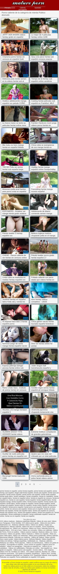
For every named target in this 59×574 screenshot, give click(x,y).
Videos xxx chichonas (20, 528)
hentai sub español (6, 511)
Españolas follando (40, 555)
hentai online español (40, 505)
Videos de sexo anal (44, 521)
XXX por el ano (16, 530)
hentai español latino (44, 500)
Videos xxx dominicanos (34, 543)
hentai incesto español (35, 502)
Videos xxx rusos (35, 528)
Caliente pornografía (23, 8)
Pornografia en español (15, 544)
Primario (7, 8)
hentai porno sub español (33, 507)
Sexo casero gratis (6, 539)
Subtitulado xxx (33, 541)
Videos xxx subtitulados (16, 548)
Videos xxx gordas (14, 534)
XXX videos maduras (7, 521)
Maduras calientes (45, 541)
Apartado (38, 8)
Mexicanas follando (6, 537)
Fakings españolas (20, 541)
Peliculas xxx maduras (22, 537)
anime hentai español (25, 491)
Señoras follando (35, 539)
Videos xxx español (42, 534)
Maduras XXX (28, 555)
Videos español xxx (49, 539)
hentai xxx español (27, 516)
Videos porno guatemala (37, 535)
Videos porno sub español (22, 550)
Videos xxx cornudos (29, 530)
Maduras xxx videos (7, 543)
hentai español (31, 500)
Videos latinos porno (21, 539)
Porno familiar (16, 523)
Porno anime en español (32, 544)
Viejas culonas (50, 537)
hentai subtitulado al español (18, 514)
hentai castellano (19, 496)
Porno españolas (48, 526)
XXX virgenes (49, 550)
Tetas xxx (53, 534)
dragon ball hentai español (23, 493)
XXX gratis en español (23, 553)
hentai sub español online (23, 511)
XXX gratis (41, 557)
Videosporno (4, 526)
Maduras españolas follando (26, 521)
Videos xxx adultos (37, 525)
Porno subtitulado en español (26, 557)
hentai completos (32, 496)
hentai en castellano (46, 496)
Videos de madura (37, 537)
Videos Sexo (45, 553)
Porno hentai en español (28, 4)
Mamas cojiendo (15, 526)
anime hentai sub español (43, 491)
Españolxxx (36, 553)
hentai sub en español (35, 509)
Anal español (52, 555)
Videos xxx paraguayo (15, 546)
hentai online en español (23, 505)
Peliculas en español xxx (32, 546)
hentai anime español (13, 494)
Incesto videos (38, 550)
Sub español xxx (47, 548)
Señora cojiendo (52, 535)
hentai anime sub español (31, 494)
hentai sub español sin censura (44, 511)
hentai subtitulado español (38, 514)
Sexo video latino (6, 535)
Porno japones (20, 543)
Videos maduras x (27, 534)
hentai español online (19, 502)
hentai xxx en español (12, 516)
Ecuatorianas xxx (6, 528)
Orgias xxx (48, 525)
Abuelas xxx (46, 552)
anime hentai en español (8, 491)
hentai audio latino (6, 496)
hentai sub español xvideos (27, 512)
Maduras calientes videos (21, 525)
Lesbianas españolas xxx (13, 555)
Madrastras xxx (5, 525)
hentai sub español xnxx (8, 512)
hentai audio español (48, 494)
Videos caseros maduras (29, 532)
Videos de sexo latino (47, 523)
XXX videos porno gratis (30, 523)
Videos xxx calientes (45, 530)
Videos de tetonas (6, 541)
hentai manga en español (24, 503)
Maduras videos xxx (45, 532)
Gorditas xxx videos (18, 552)
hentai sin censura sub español (16, 509)
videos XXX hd (5, 552)
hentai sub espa (49, 509)
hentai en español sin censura (41, 498)
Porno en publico (13, 532)
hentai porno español (16, 507)
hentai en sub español (17, 500)
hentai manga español (42, 503)
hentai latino (10, 503)
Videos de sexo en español (31, 526)
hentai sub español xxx (46, 512)
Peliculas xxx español (7, 557)
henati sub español (40, 493)
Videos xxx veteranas (20, 535)
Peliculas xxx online (33, 548)
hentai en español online (21, 498)
